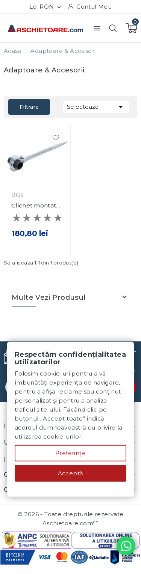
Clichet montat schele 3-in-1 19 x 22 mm (36, 206)
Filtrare (29, 107)
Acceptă (70, 473)
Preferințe (70, 453)
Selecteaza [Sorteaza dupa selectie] (96, 106)
